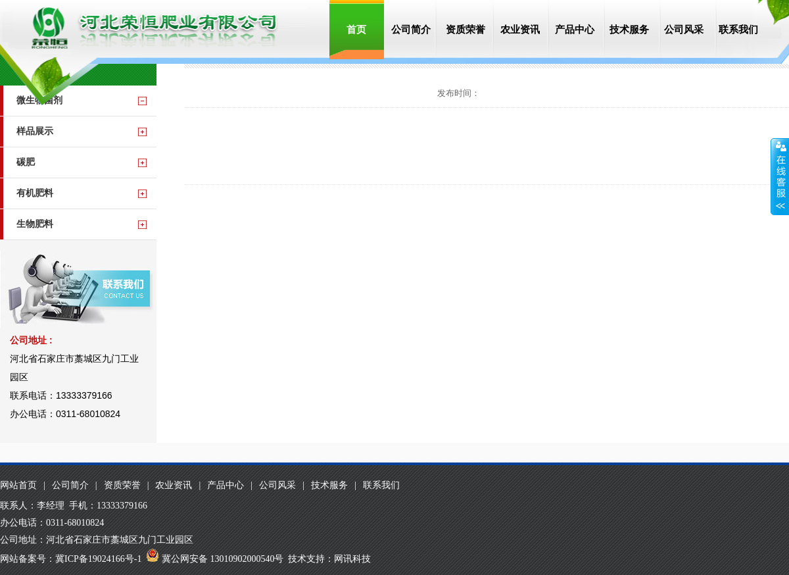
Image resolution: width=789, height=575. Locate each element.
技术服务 (629, 29)
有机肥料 (34, 193)
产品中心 (574, 29)
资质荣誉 (465, 29)
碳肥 (25, 162)
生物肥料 (34, 224)
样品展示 (34, 131)
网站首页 (18, 485)
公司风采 (684, 29)
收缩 (780, 177)
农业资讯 (520, 29)
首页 (356, 29)
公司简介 (411, 29)
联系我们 (738, 29)
